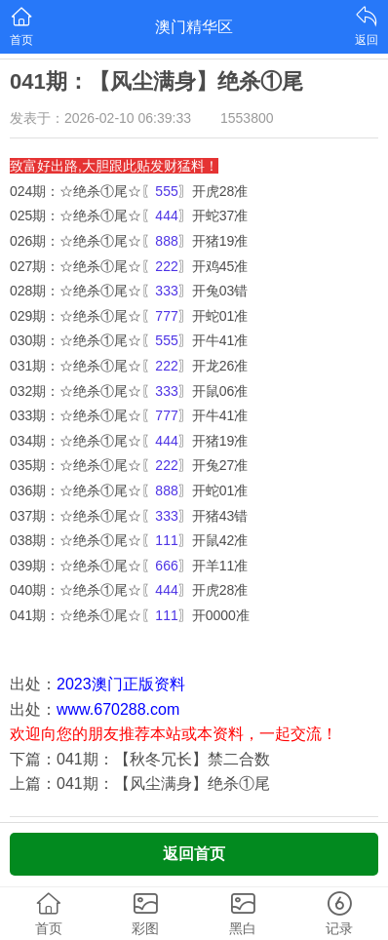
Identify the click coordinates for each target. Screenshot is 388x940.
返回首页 (194, 853)
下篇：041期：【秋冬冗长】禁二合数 (140, 759)
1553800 (247, 118)
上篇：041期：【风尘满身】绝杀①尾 (140, 783)
